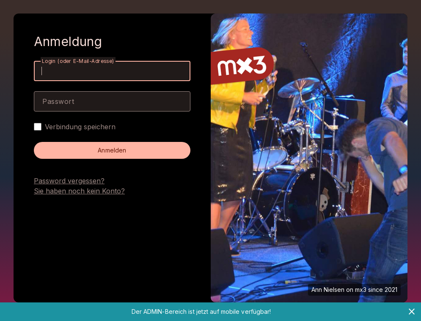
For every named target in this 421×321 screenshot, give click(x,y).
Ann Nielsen (327, 289)
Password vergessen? (69, 181)
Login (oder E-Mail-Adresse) (78, 61)
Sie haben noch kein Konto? (79, 191)
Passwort (58, 101)
